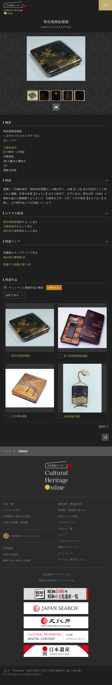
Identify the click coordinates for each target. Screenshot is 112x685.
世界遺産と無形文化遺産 (16, 516)
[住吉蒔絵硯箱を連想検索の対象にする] (7, 416)
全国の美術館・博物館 (15, 522)
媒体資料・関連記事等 (70, 504)
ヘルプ (61, 534)
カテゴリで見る (11, 510)
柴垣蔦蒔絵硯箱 (12, 222)
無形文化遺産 (10, 554)
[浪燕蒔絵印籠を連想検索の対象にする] (60, 416)
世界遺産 (8, 548)
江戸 (13, 140)
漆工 (6, 140)
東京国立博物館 (12, 231)
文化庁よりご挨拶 (68, 516)
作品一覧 (8, 504)
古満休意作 (9, 147)
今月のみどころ (66, 522)
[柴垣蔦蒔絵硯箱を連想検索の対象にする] (7, 355)
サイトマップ (65, 553)
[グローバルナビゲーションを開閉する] (105, 5)
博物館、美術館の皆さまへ (73, 510)
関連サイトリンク (68, 547)
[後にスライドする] (104, 426)
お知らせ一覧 (65, 528)
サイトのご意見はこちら (71, 559)
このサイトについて (69, 541)
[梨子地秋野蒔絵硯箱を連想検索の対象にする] (60, 356)
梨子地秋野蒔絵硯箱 (76, 356)
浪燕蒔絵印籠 (72, 416)
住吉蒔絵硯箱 (19, 416)
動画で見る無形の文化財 (16, 560)
